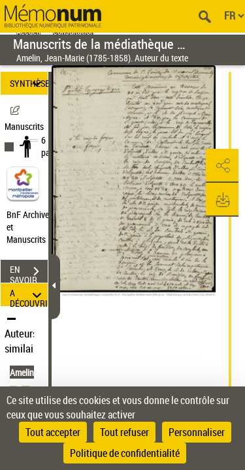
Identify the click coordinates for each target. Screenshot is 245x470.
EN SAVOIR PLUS (29, 272)
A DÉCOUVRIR (29, 294)
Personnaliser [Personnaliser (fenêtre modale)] (197, 432)
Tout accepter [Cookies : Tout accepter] (52, 432)
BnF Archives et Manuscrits (31, 226)
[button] (222, 166)
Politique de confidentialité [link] (125, 453)
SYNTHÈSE (29, 83)
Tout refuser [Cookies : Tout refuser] (124, 432)
